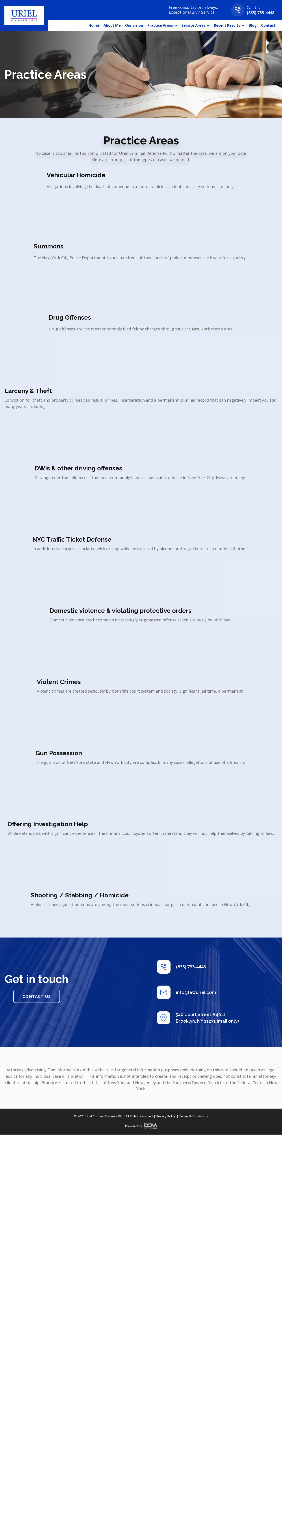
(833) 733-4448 (260, 13)
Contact (268, 25)
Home (94, 25)
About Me (112, 25)
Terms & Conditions (193, 1116)
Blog (253, 25)
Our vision (134, 25)
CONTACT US (36, 996)
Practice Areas (162, 25)
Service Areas (196, 25)
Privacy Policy (166, 1116)
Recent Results (229, 25)
